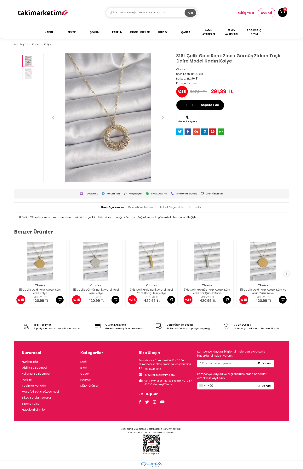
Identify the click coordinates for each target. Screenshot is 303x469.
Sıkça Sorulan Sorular (36, 397)
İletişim (27, 379)
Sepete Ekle (210, 105)
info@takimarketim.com (157, 375)
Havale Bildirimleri (34, 409)
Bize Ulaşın (149, 352)
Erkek (83, 367)
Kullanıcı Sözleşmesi (36, 373)
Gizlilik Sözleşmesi (34, 367)
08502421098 (150, 369)
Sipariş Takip (30, 403)
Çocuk (84, 373)
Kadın (84, 361)
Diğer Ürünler (89, 385)
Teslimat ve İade (34, 385)
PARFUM (85, 379)
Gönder (264, 363)
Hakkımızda (30, 361)
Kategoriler (91, 352)
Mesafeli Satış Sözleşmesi (40, 391)
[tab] (110, 207)
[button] (282, 12)
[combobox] (201, 385)
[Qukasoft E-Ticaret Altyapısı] (151, 464)
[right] (288, 274)
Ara (190, 12)
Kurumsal (31, 352)
